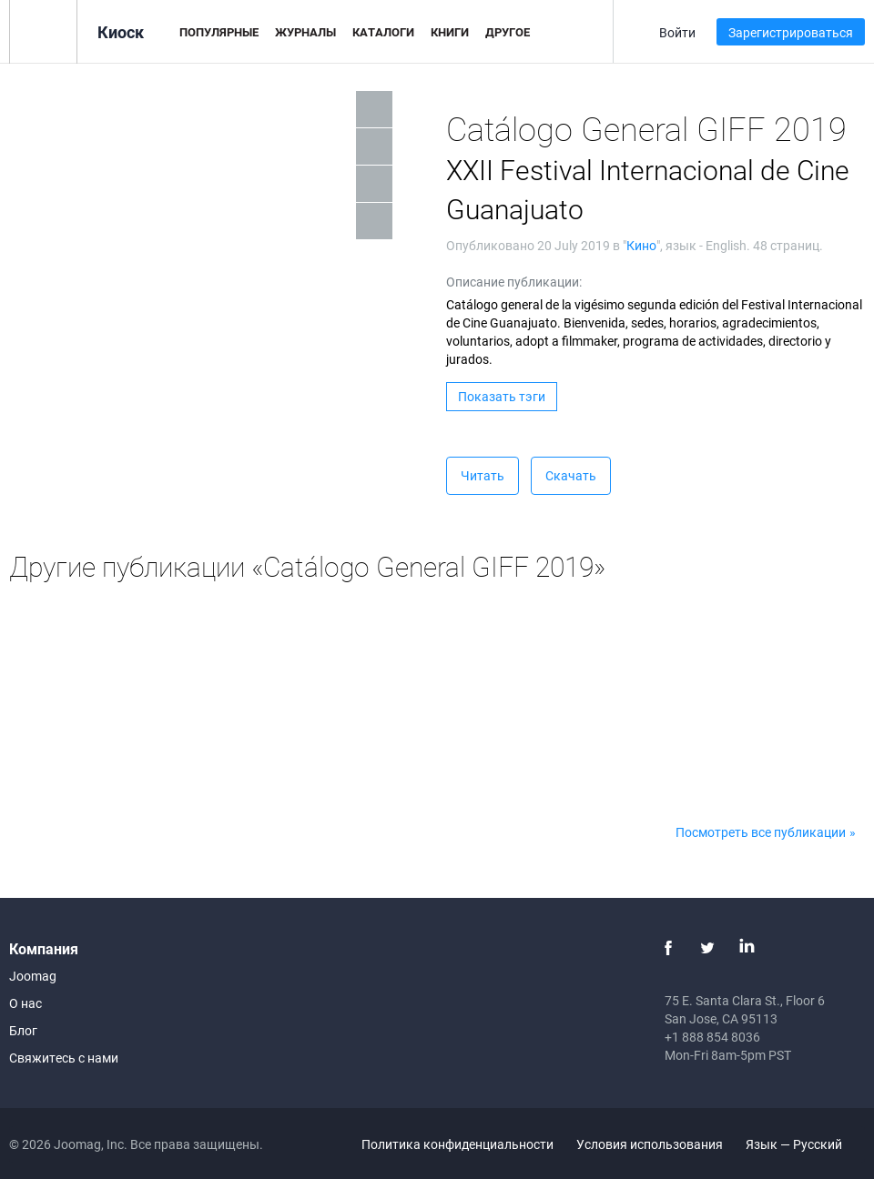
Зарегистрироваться (790, 32)
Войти (677, 32)
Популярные (219, 32)
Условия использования (649, 1144)
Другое (507, 32)
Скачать (570, 475)
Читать (482, 475)
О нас (25, 1003)
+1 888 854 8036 (712, 1036)
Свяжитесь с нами (63, 1057)
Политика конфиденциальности (457, 1144)
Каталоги (383, 32)
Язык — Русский (804, 1144)
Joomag (32, 975)
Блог (23, 1030)
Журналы (305, 32)
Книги (450, 32)
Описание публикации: (514, 281)
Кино (641, 245)
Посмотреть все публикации (761, 832)
